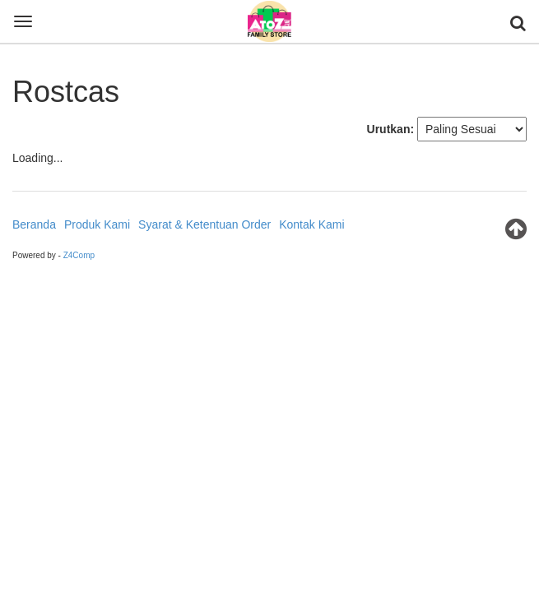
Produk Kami (97, 224)
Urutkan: (391, 129)
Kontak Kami (311, 224)
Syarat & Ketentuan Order (204, 224)
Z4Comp (79, 255)
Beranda (34, 224)
